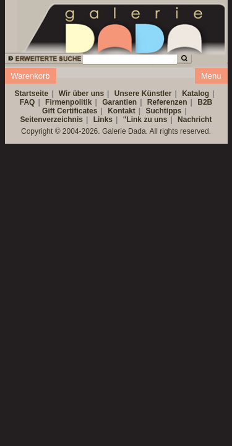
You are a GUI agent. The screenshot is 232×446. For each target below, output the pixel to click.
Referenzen (167, 102)
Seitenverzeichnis (51, 119)
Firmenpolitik (68, 102)
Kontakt (121, 111)
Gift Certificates (69, 111)
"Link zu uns (145, 119)
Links (103, 119)
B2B (204, 102)
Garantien (119, 102)
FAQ (27, 102)
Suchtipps (164, 111)
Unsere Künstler (143, 93)
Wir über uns (81, 93)
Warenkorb (30, 76)
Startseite (31, 93)
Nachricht (195, 119)
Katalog (195, 93)
